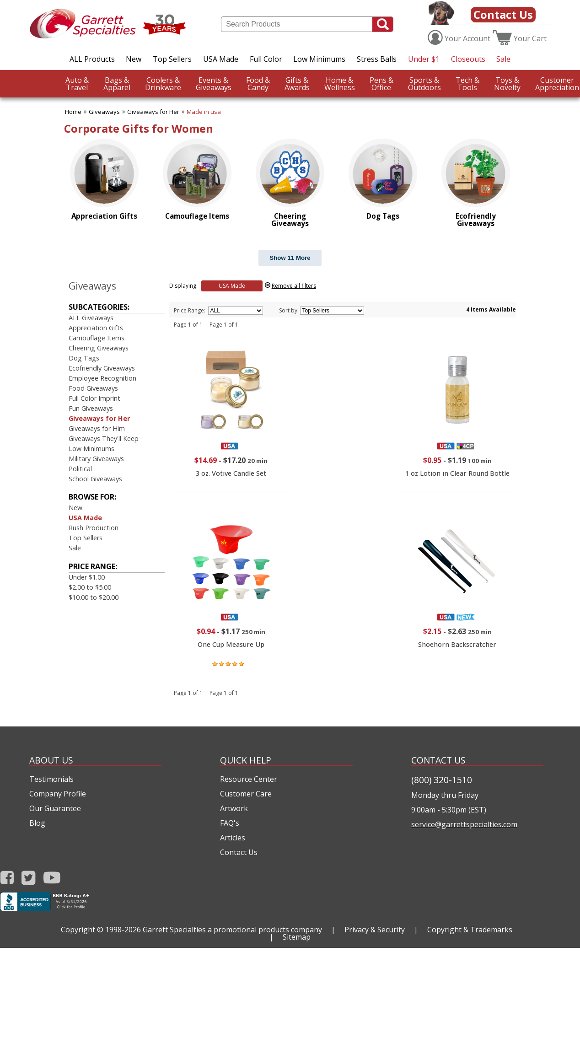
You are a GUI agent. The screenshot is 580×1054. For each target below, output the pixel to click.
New (133, 59)
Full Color (266, 59)
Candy (258, 83)
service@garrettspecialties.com (464, 824)
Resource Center (248, 779)
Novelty (507, 83)
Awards (297, 83)
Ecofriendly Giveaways (102, 368)
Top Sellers (172, 59)
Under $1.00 (87, 577)
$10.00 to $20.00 (93, 597)
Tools (467, 83)
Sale (503, 59)
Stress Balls (377, 59)
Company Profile (57, 793)
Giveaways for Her (153, 112)
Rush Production (93, 527)
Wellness (339, 83)
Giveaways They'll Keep (104, 438)
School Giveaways (95, 478)
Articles (232, 837)
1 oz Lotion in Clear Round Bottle (457, 473)
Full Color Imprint (94, 398)
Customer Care (246, 793)
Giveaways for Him (97, 428)
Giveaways (213, 83)
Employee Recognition (102, 378)
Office (381, 83)
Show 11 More (290, 257)
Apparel (116, 83)
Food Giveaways (93, 388)
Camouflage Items (96, 337)
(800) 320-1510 (441, 779)
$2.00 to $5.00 (90, 587)
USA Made (220, 59)
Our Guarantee (55, 808)
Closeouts (468, 59)
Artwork (234, 808)
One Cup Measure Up (231, 644)
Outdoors (424, 83)
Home (73, 112)
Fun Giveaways (91, 408)
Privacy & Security (374, 930)
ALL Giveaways (91, 317)
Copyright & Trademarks (469, 930)
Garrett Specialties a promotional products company (232, 930)
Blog (37, 823)
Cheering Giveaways (99, 348)
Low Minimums (319, 59)
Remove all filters (294, 286)
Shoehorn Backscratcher (457, 644)
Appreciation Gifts (96, 327)
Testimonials (51, 779)
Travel (77, 83)
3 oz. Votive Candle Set (231, 473)
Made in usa (204, 112)
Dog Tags (84, 358)
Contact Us (503, 14)
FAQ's (229, 823)
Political (80, 468)
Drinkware (163, 83)
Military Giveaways (96, 458)
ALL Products (92, 59)
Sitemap (297, 937)
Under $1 (424, 59)
